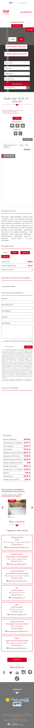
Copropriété (25, 252)
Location (12, 39)
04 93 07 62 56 (18, 545)
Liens (27, 715)
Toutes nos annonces (17, 717)
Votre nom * (4, 298)
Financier (5, 256)
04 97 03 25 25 (18, 595)
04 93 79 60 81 (18, 629)
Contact (17, 660)
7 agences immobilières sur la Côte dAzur (12, 110)
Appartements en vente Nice (10, 112)
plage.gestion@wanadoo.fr (18, 564)
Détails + (14, 252)
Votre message (5, 323)
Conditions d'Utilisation (16, 380)
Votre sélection (23, 3)
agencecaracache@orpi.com (18, 648)
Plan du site (4, 715)
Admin (31, 715)
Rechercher (17, 84)
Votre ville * (4, 317)
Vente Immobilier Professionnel (16, 47)
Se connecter (17, 26)
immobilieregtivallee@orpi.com (17, 631)
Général (5, 252)
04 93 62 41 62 (18, 612)
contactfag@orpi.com (18, 598)
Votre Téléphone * (6, 311)
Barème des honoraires (21, 715)
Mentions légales (11, 715)
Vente (21, 39)
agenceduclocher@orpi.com (18, 581)
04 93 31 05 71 (18, 561)
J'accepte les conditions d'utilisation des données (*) (18, 342)
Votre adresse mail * (7, 305)
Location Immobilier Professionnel (16, 54)
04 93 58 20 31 (18, 645)
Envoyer (28, 347)
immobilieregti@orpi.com (17, 615)
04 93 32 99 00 (18, 578)
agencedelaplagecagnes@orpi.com (17, 547)
